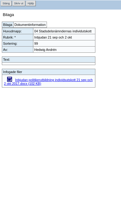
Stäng (6, 3)
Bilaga (7, 25)
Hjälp (31, 3)
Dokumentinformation (30, 25)
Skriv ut (18, 3)
